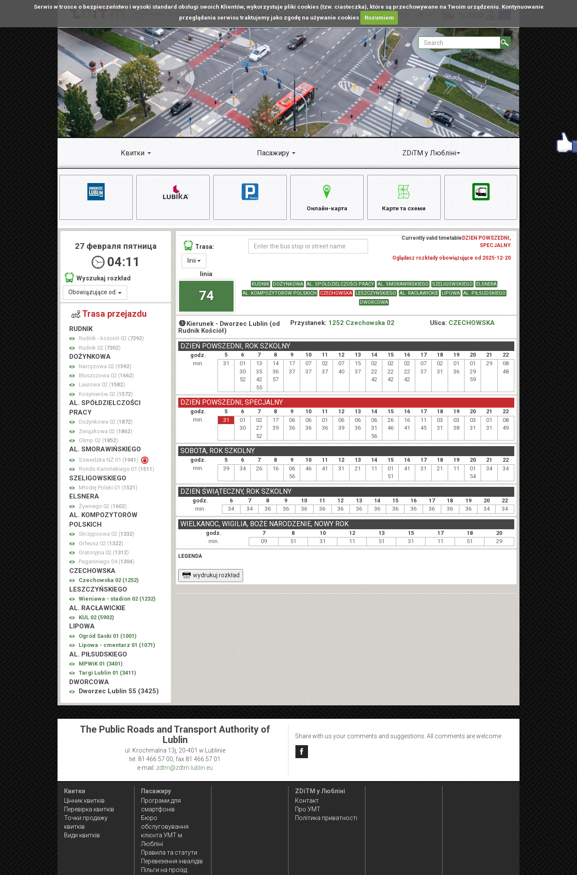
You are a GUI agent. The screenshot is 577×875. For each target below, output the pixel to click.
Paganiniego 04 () (107, 563)
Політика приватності (326, 817)
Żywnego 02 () (103, 507)
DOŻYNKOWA (288, 285)
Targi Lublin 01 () (107, 674)
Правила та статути (169, 852)
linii (194, 261)
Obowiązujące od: (95, 293)
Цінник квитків (84, 800)
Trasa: (199, 247)
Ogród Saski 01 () (108, 637)
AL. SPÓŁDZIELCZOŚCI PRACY (340, 285)
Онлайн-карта (327, 197)
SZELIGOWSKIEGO (452, 285)
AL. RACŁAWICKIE (419, 294)
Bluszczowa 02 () (106, 376)
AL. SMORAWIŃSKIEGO (403, 285)
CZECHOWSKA (336, 294)
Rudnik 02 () (100, 348)
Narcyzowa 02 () (105, 367)
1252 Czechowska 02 (361, 324)
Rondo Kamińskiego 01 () (116, 470)
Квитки (132, 153)
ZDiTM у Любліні (429, 153)
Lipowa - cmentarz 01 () (117, 646)
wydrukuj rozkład (211, 576)
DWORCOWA (374, 303)
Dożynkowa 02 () (106, 423)
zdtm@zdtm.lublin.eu (184, 767)
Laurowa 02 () (102, 386)
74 (206, 296)
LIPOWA (451, 294)
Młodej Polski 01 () (108, 489)
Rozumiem (379, 17)
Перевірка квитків (89, 809)
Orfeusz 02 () (101, 544)
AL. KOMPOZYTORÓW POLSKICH (280, 294)
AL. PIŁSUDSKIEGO (484, 294)
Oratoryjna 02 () (104, 553)
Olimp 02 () (98, 441)
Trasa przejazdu (109, 315)
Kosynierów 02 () (106, 395)
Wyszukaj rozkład (98, 279)
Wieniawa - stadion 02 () (117, 600)
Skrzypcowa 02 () (107, 535)
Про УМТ (308, 809)
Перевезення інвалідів (172, 861)
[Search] (505, 42)
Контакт (307, 800)
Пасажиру (273, 153)
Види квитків (82, 835)
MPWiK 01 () (101, 665)
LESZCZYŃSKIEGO (376, 294)
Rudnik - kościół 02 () (111, 339)
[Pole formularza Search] (459, 42)
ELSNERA (486, 285)
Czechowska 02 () (109, 581)
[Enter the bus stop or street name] (308, 247)
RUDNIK (260, 285)
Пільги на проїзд (164, 869)
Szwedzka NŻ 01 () (109, 461)
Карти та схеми (403, 197)
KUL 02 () (96, 618)
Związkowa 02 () (105, 432)
